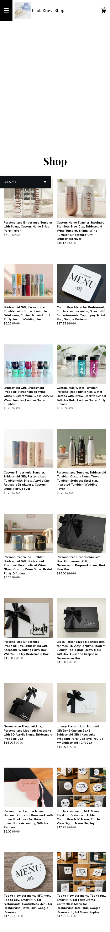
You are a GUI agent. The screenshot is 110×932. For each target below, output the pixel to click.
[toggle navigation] (6, 10)
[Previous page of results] (22, 915)
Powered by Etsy (49, 925)
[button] (25, 73)
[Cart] (103, 11)
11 (70, 915)
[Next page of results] (88, 915)
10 (63, 915)
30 (82, 915)
